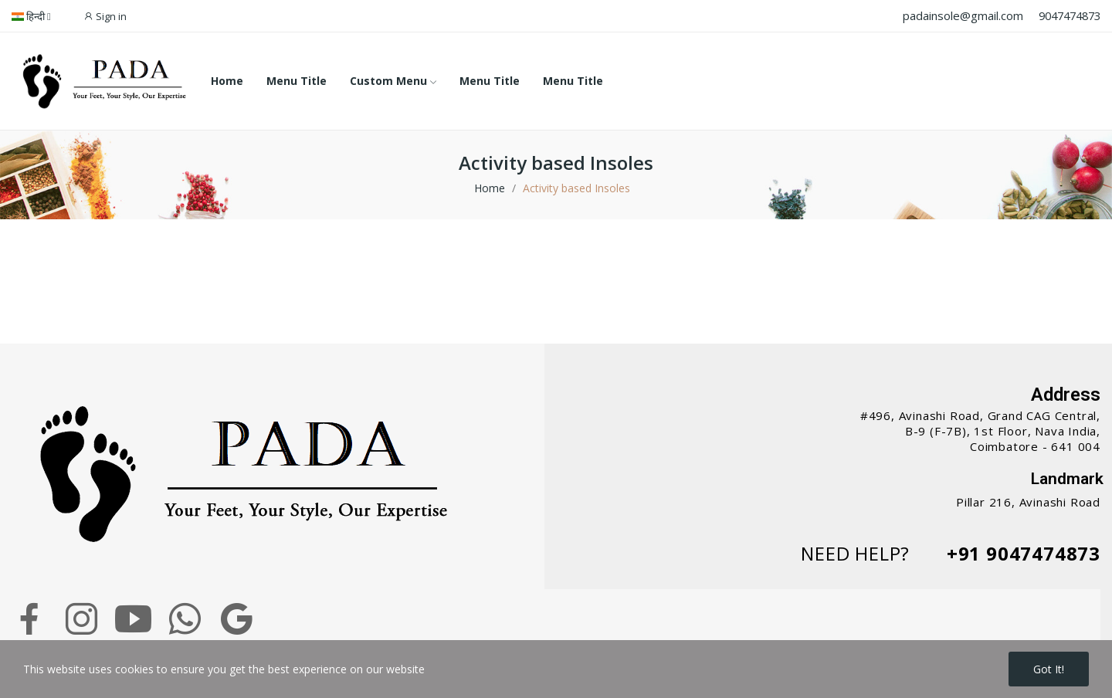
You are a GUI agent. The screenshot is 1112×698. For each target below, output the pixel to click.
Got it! (1048, 669)
